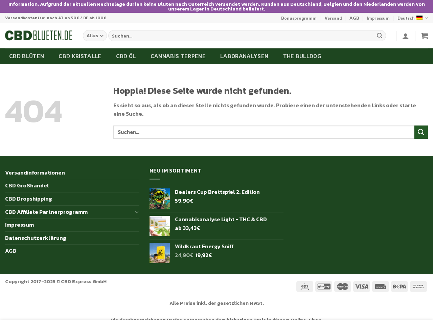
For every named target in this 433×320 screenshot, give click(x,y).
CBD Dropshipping (28, 195)
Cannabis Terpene (178, 52)
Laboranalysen (244, 52)
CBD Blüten (26, 52)
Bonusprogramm (299, 15)
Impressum (378, 15)
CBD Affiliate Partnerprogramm (46, 208)
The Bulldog (302, 52)
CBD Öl (126, 52)
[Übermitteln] (379, 32)
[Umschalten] (136, 208)
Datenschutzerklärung (35, 234)
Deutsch (412, 15)
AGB (354, 15)
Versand (333, 15)
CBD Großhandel (27, 182)
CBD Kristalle (80, 52)
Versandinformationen (35, 169)
